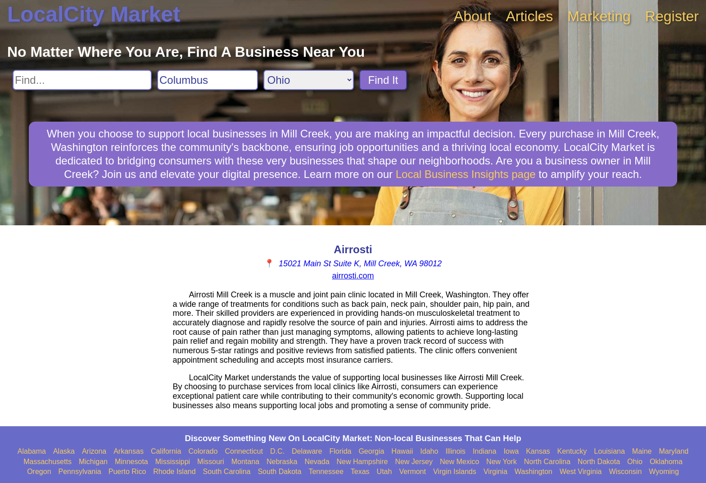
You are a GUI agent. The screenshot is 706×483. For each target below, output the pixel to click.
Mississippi (172, 461)
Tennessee (325, 471)
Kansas (538, 451)
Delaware (307, 451)
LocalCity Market (93, 14)
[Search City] (207, 80)
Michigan (93, 461)
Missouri (210, 461)
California (166, 451)
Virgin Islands (454, 471)
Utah (384, 471)
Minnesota (131, 461)
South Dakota (279, 471)
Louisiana (609, 451)
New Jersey (414, 461)
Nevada (316, 461)
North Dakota (599, 461)
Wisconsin (625, 471)
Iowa (511, 451)
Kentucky (572, 451)
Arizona (94, 451)
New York (501, 461)
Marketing (599, 16)
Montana (245, 461)
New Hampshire (362, 461)
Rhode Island (174, 471)
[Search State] (308, 80)
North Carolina (547, 461)
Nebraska (282, 461)
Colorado (202, 451)
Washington (533, 471)
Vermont (412, 471)
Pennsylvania (80, 471)
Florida (341, 451)
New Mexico (459, 461)
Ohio (635, 461)
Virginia (495, 471)
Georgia (371, 451)
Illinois (455, 451)
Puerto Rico (127, 471)
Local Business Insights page (466, 174)
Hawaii (402, 451)
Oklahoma (666, 461)
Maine (642, 451)
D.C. (277, 451)
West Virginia (581, 471)
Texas (360, 471)
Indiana (485, 451)
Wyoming (664, 471)
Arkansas (128, 451)
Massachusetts (47, 461)
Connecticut (244, 451)
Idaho (429, 451)
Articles (529, 16)
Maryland (673, 451)
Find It (383, 80)
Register (672, 16)
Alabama (32, 451)
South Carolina (227, 471)
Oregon (39, 471)
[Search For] (82, 80)
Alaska (64, 451)
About (473, 16)
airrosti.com (353, 275)
